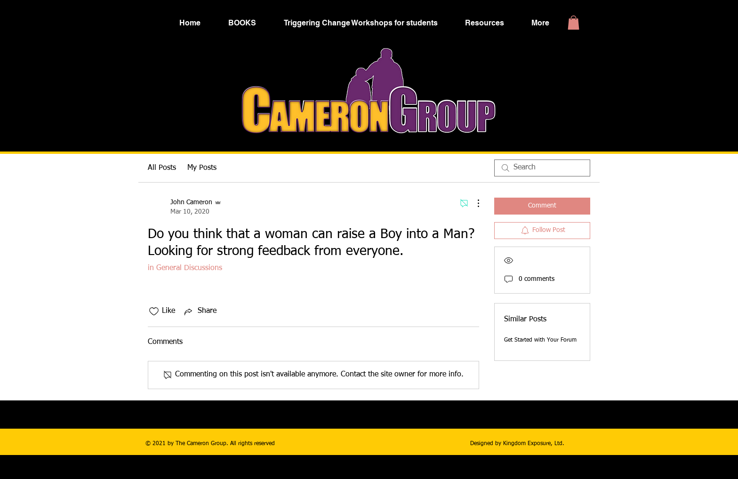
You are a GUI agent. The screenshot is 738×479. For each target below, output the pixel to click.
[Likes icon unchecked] (154, 311)
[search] (542, 168)
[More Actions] (473, 203)
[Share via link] (200, 311)
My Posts (202, 168)
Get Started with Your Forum (540, 340)
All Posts (162, 168)
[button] (573, 23)
